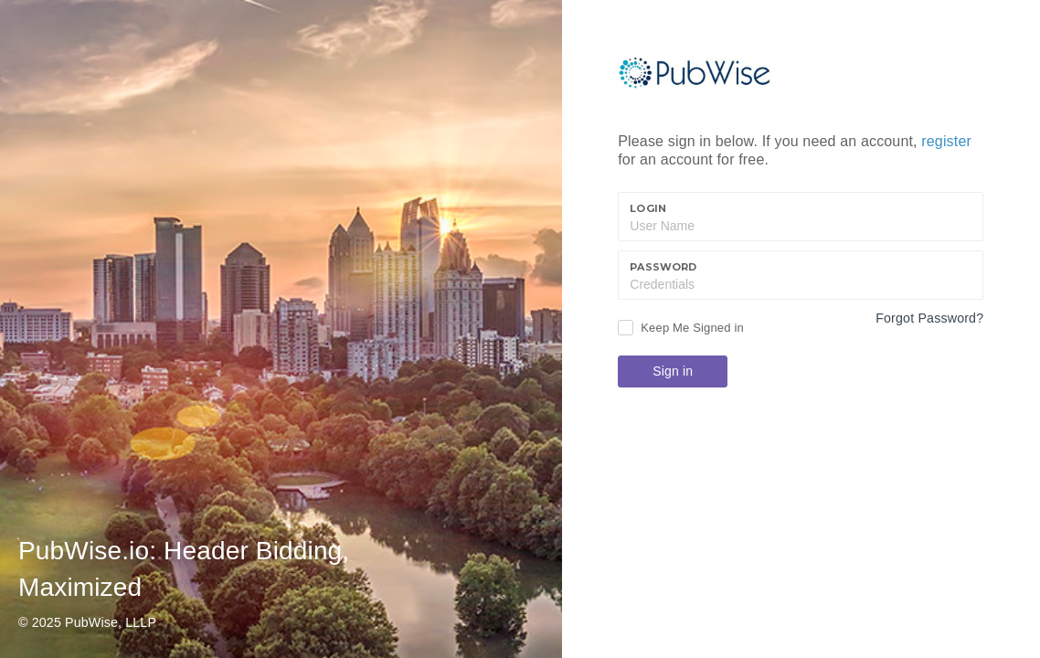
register (946, 141)
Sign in (673, 371)
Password (663, 266)
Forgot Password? (929, 318)
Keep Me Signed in (692, 327)
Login (648, 208)
